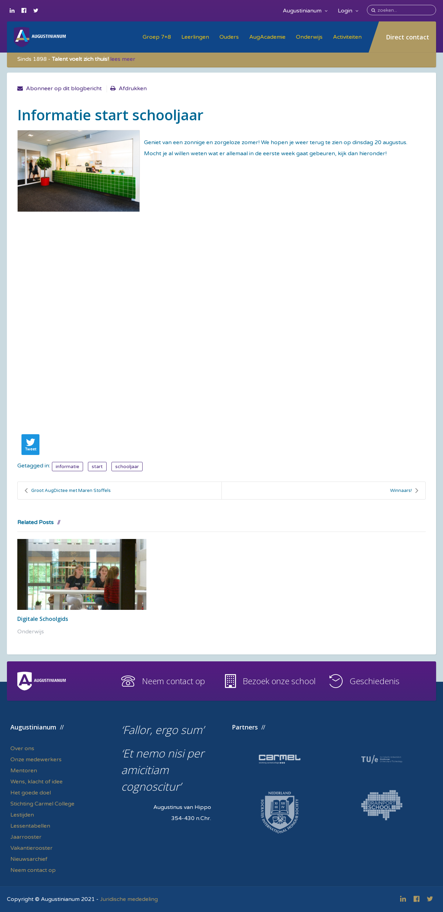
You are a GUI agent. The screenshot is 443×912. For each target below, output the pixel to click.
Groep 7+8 (157, 37)
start (97, 466)
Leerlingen (195, 37)
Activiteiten (347, 37)
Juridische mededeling (129, 899)
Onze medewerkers (36, 759)
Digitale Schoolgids (42, 619)
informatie (67, 466)
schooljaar (127, 466)
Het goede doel (30, 792)
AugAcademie (267, 37)
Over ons (22, 748)
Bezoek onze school (279, 681)
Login (348, 10)
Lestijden (22, 814)
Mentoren (23, 770)
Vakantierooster (31, 848)
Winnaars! (404, 490)
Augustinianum (305, 10)
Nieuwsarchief (28, 859)
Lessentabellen (30, 825)
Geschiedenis (374, 681)
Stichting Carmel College (42, 803)
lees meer (122, 59)
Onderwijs (309, 37)
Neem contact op (173, 681)
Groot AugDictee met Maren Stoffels (68, 490)
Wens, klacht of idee (36, 781)
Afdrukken (133, 88)
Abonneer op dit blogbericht (64, 88)
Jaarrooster (26, 837)
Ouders (229, 37)
